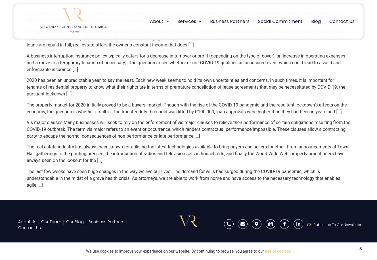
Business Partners (230, 21)
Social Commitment (280, 21)
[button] (159, 21)
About (159, 21)
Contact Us (342, 21)
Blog (316, 21)
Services (189, 21)
